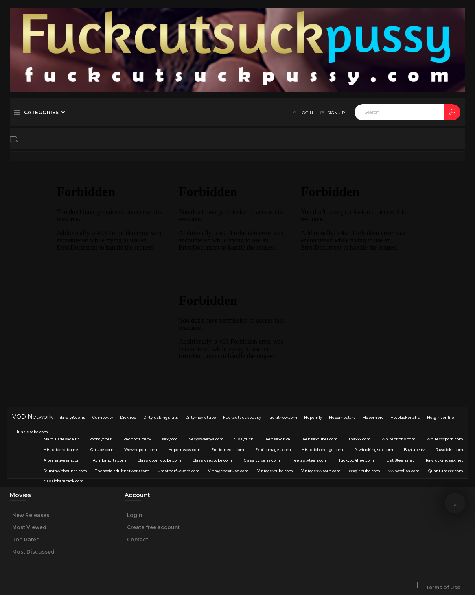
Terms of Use (443, 587)
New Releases (30, 515)
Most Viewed (29, 527)
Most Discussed (33, 552)
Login (134, 515)
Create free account (153, 527)
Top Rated (26, 539)
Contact (137, 539)
